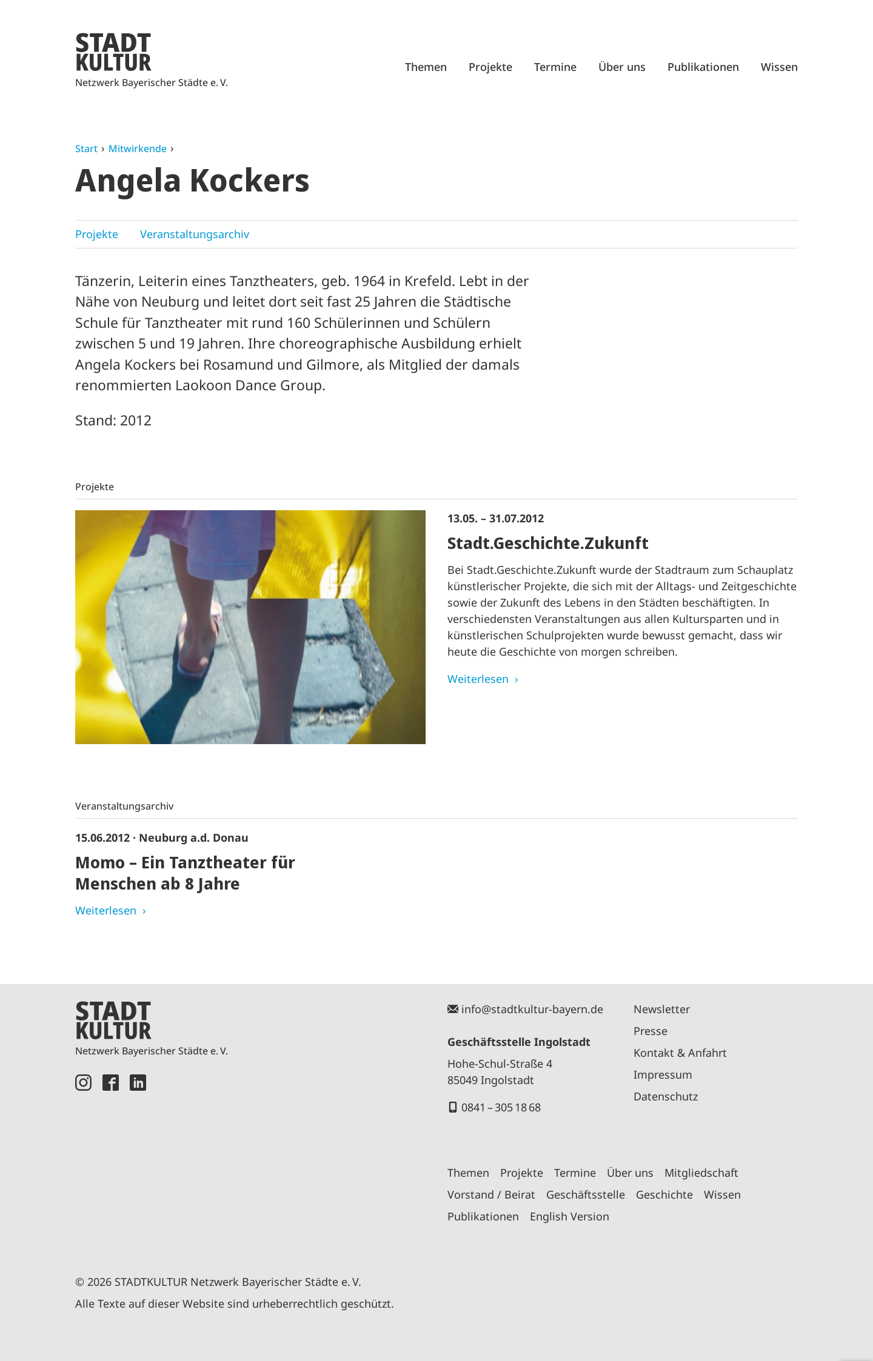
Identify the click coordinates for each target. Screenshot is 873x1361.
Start (86, 148)
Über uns (622, 66)
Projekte (490, 66)
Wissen (779, 66)
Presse (650, 1030)
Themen (426, 66)
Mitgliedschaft (701, 1172)
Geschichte (664, 1194)
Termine (555, 66)
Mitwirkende (138, 148)
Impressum (663, 1074)
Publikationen (703, 66)
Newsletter (662, 1009)
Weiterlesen (478, 678)
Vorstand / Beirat (491, 1194)
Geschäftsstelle (585, 1194)
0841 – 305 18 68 (501, 1107)
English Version (569, 1216)
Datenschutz (666, 1096)
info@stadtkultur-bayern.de (532, 1009)
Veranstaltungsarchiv (194, 234)
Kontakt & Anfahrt (680, 1052)
